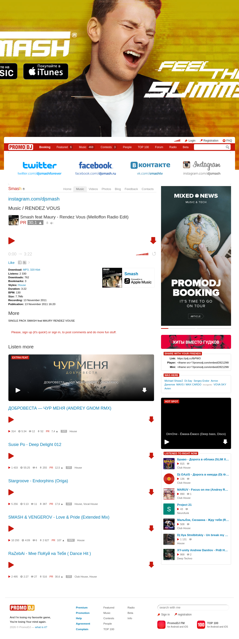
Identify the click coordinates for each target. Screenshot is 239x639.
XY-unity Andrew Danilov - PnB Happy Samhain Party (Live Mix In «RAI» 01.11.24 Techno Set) (203, 550)
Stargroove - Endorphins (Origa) (38, 481)
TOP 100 (143, 147)
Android (175, 626)
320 (64, 431)
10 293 (15, 540)
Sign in (165, 614)
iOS (186, 626)
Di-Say (188, 380)
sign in (56, 332)
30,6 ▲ (59, 576)
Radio (172, 147)
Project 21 (184, 504)
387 (45, 504)
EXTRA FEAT (20, 357)
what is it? (41, 627)
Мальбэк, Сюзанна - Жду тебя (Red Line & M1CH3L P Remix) (203, 519)
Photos (106, 189)
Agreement (83, 623)
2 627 (46, 540)
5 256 (14, 504)
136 (182, 478)
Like (11, 263)
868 (182, 554)
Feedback (131, 189)
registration (185, 614)
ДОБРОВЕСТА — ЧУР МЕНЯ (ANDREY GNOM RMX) (81, 382)
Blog (118, 189)
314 (13, 431)
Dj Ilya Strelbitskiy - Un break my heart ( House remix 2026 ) (203, 535)
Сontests (109, 147)
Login (192, 140)
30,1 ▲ (35, 222)
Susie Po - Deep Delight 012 (34, 444)
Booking (44, 147)
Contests (108, 618)
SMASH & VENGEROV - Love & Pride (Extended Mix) (58, 517)
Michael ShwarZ (174, 380)
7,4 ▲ (54, 431)
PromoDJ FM (176, 623)
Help (79, 618)
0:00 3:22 (20, 254)
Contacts (148, 189)
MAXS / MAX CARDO (188, 384)
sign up (27, 332)
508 (182, 524)
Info (129, 618)
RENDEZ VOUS (42, 208)
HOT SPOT (171, 401)
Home (67, 189)
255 (45, 467)
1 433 (14, 467)
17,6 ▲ (59, 504)
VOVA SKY (220, 384)
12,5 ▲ (59, 467)
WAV (71, 540)
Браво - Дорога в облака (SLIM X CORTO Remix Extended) (203, 459)
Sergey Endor (201, 380)
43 (181, 509)
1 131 (183, 539)
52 (42, 431)
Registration (211, 140)
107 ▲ (61, 540)
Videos (93, 189)
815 (182, 463)
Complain (82, 629)
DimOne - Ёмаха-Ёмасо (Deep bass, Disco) (196, 434)
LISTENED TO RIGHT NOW (181, 453)
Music (87, 147)
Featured (65, 147)
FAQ (229, 140)
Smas (15, 188)
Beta (186, 147)
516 (45, 576)
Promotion (82, 612)
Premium (82, 607)
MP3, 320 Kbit (31, 269)
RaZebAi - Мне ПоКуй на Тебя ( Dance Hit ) (49, 553)
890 (182, 494)
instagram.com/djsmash (34, 198)
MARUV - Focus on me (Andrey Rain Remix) (203, 489)
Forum (159, 147)
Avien (168, 388)
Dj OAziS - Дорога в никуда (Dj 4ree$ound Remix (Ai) (203, 474)
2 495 (14, 576)
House (22, 284)
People (127, 147)
